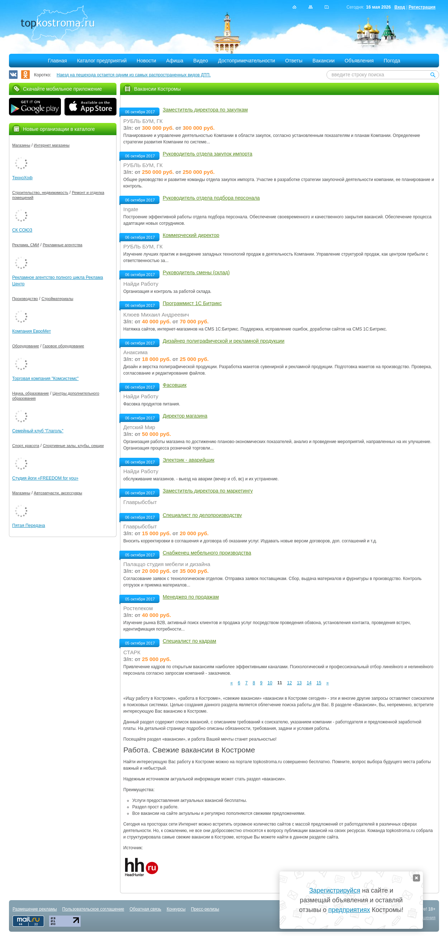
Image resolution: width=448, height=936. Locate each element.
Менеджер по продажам (191, 597)
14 (309, 682)
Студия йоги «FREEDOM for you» (45, 478)
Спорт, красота (25, 445)
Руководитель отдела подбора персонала (211, 198)
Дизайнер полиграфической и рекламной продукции (224, 341)
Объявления (359, 60)
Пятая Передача (28, 525)
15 (318, 682)
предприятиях (349, 909)
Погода (392, 60)
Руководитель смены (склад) (196, 272)
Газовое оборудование (63, 346)
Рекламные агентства (62, 245)
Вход (399, 7)
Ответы (293, 60)
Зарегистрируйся (334, 890)
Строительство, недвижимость (40, 192)
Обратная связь (145, 909)
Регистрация (422, 7)
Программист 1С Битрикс (192, 303)
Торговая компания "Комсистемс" (45, 378)
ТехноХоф (22, 177)
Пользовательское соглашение (93, 909)
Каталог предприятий (102, 60)
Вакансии (324, 60)
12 (289, 682)
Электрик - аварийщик (188, 460)
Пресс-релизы (205, 909)
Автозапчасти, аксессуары (58, 493)
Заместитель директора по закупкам (205, 110)
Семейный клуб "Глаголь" (37, 430)
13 (299, 682)
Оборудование (25, 346)
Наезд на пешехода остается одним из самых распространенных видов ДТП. (134, 74)
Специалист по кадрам (189, 641)
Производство (25, 298)
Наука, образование (30, 393)
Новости (146, 60)
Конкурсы (176, 909)
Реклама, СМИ (25, 245)
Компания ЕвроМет (31, 331)
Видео (200, 60)
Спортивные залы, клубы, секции (73, 445)
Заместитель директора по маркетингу (208, 491)
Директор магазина (185, 416)
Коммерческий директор (191, 235)
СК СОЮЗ (22, 230)
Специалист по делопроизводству (202, 515)
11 (279, 682)
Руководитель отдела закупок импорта (207, 154)
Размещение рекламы (35, 909)
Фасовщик (174, 385)
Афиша (175, 60)
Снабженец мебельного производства (207, 553)
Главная (57, 60)
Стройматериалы (57, 298)
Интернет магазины (52, 145)
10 (269, 682)
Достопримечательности (246, 60)
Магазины (21, 145)
